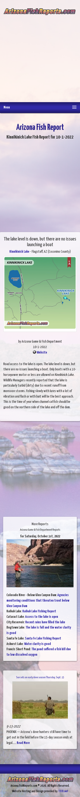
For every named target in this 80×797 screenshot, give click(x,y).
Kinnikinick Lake (19, 252)
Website (42, 352)
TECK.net (63, 791)
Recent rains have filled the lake (45, 622)
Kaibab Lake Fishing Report (39, 611)
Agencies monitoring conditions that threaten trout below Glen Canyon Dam (37, 600)
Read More (23, 743)
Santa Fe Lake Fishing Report (43, 638)
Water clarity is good (37, 644)
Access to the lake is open (41, 617)
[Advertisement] (40, 55)
